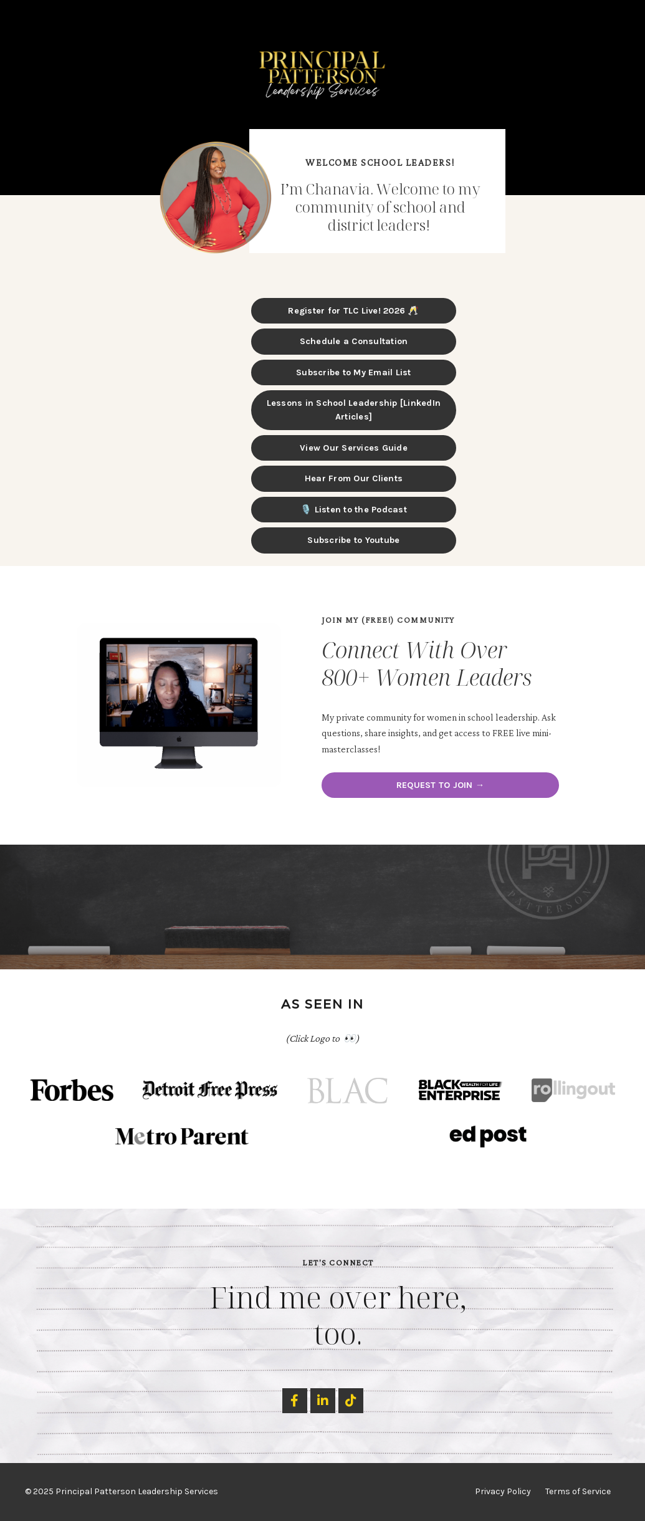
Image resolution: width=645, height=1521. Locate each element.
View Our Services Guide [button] (354, 448)
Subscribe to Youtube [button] (353, 540)
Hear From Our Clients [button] (354, 478)
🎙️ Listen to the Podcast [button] (353, 509)
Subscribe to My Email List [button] (353, 372)
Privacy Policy (503, 1492)
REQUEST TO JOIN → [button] (440, 785)
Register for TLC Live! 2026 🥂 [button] (353, 310)
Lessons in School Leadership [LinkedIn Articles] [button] (354, 410)
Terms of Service (578, 1492)
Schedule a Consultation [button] (354, 341)
